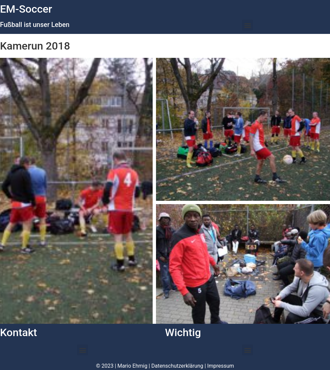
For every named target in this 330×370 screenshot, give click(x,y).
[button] (247, 25)
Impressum (220, 366)
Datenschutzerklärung (177, 366)
